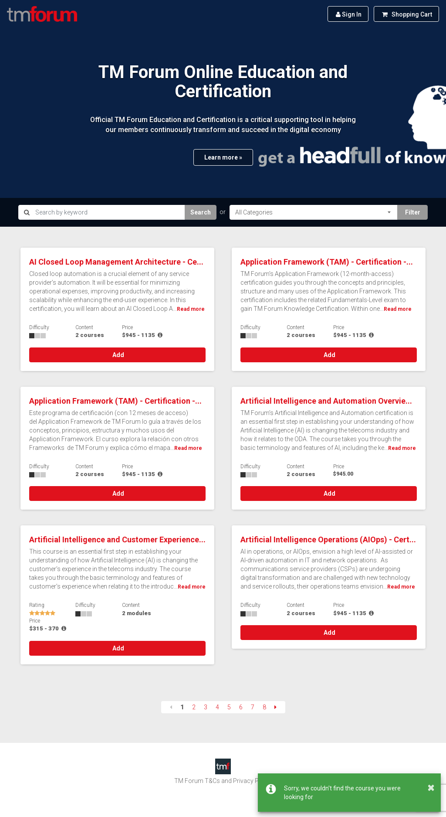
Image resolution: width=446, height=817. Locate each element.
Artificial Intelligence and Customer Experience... (117, 539)
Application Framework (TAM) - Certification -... (326, 261)
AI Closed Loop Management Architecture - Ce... (116, 261)
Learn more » (223, 157)
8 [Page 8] (264, 707)
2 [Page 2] (194, 707)
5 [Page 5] (229, 707)
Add (117, 354)
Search (200, 212)
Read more (191, 309)
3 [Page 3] (205, 707)
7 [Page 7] (252, 707)
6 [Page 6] (241, 707)
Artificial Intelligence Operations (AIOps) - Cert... (328, 539)
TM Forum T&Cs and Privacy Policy (223, 780)
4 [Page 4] (217, 707)
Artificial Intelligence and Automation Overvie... (326, 400)
